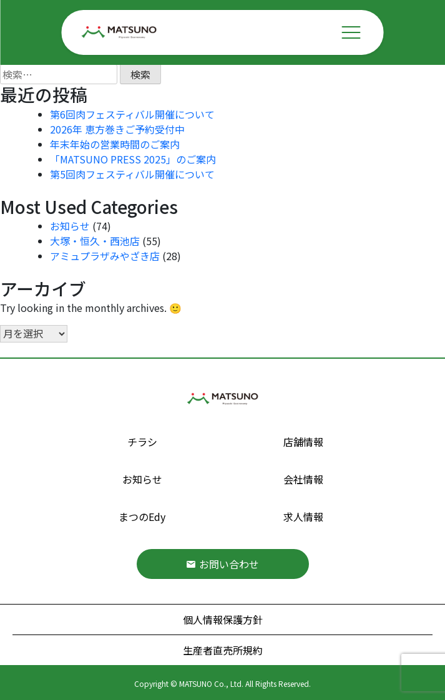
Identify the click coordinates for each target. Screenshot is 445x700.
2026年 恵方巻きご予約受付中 (117, 129)
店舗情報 (303, 441)
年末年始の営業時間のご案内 (115, 144)
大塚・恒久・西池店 (95, 240)
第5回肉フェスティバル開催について (132, 174)
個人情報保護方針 (223, 619)
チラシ (142, 441)
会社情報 (303, 479)
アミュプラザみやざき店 (105, 255)
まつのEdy (142, 516)
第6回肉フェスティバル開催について (132, 114)
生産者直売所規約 (223, 650)
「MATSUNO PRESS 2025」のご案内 (133, 159)
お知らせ (70, 225)
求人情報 (303, 516)
